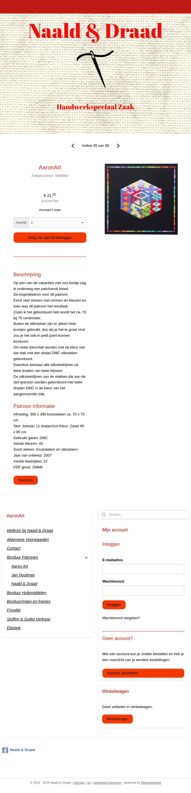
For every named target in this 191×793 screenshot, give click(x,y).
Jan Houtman (23, 575)
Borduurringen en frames (29, 601)
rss (89, 782)
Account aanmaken (122, 673)
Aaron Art (19, 566)
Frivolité (14, 610)
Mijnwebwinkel (151, 782)
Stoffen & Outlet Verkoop (28, 619)
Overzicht (26, 480)
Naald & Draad (24, 583)
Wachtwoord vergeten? (121, 618)
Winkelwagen (117, 719)
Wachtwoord (113, 581)
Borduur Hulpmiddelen (26, 592)
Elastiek (14, 628)
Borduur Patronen (48, 557)
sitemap (78, 782)
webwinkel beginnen (107, 782)
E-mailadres (112, 560)
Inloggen (114, 605)
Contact (13, 548)
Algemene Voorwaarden (28, 539)
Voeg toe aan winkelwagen (50, 237)
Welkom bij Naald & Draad (30, 530)
